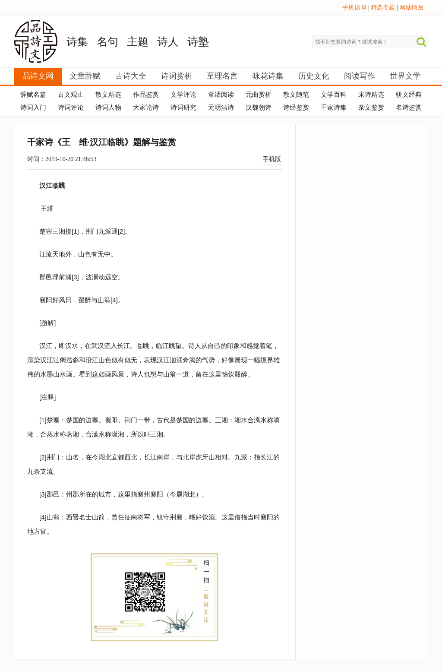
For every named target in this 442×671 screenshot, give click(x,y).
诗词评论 (71, 107)
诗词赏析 (176, 76)
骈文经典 (409, 94)
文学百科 (334, 94)
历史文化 (313, 76)
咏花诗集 (268, 76)
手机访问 (354, 7)
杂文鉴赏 (371, 107)
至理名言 (222, 76)
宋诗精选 (371, 94)
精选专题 (383, 7)
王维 (47, 208)
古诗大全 (130, 76)
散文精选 (108, 94)
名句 (107, 41)
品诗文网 (38, 76)
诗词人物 (108, 107)
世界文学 (405, 76)
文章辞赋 (85, 76)
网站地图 (411, 7)
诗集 (77, 41)
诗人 (168, 41)
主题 (137, 41)
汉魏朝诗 (259, 107)
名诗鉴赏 (409, 107)
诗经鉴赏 (296, 107)
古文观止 (71, 94)
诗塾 (198, 41)
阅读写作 (359, 76)
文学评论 (183, 94)
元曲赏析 (259, 94)
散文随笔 (296, 94)
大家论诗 (146, 107)
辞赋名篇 (33, 94)
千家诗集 (334, 107)
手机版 (272, 159)
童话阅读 (221, 94)
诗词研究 (183, 107)
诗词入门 (33, 107)
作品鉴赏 (146, 94)
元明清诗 (221, 107)
